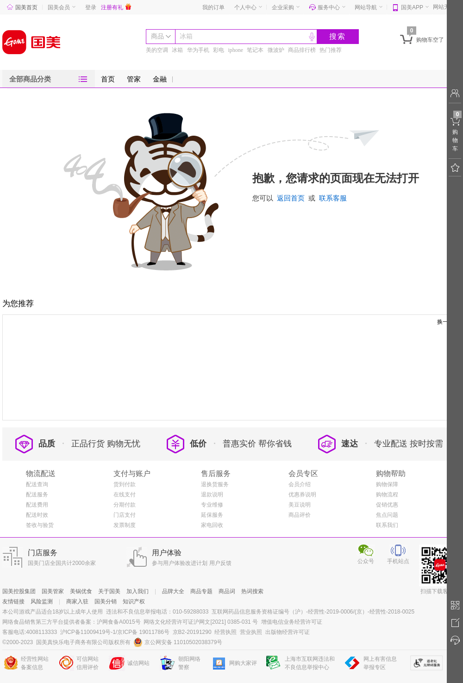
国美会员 (59, 7)
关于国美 (109, 591)
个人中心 (245, 7)
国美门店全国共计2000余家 (62, 563)
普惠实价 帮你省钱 (257, 443)
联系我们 (387, 525)
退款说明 (212, 494)
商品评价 (299, 515)
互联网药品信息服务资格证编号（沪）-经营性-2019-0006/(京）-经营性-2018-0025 (313, 611)
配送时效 (37, 515)
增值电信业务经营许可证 (291, 622)
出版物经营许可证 (287, 632)
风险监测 (42, 601)
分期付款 (124, 504)
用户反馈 (220, 563)
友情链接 (13, 601)
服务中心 (329, 7)
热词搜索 (252, 591)
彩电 (218, 50)
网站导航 (366, 7)
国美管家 (53, 591)
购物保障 (387, 484)
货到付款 (124, 484)
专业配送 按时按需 (408, 443)
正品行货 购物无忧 (105, 443)
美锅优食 (81, 591)
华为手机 (198, 50)
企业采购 (283, 7)
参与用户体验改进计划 (179, 563)
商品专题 (201, 591)
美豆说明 (299, 504)
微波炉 (276, 50)
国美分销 (105, 601)
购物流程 (387, 494)
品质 (35, 443)
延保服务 (212, 515)
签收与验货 (40, 525)
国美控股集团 (19, 591)
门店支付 (124, 515)
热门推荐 (330, 50)
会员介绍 (299, 484)
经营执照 (225, 632)
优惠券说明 (302, 494)
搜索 (337, 36)
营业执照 (251, 632)
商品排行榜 (302, 50)
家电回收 (212, 525)
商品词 (227, 591)
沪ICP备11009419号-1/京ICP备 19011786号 (114, 632)
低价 (186, 443)
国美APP (412, 7)
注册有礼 (116, 7)
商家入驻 (77, 601)
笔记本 (255, 50)
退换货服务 (215, 484)
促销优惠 (387, 504)
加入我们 (137, 591)
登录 (90, 7)
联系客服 (333, 198)
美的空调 (157, 50)
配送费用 (37, 504)
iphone (235, 50)
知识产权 (134, 601)
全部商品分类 (30, 79)
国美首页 (22, 7)
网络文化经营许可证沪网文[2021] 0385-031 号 (201, 622)
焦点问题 (387, 515)
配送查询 (37, 484)
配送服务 (37, 494)
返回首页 (291, 198)
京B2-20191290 (192, 632)
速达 (338, 443)
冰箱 (186, 36)
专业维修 (212, 504)
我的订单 (213, 7)
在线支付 (124, 494)
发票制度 (124, 525)
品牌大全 (173, 591)
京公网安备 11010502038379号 (178, 642)
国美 (31, 42)
